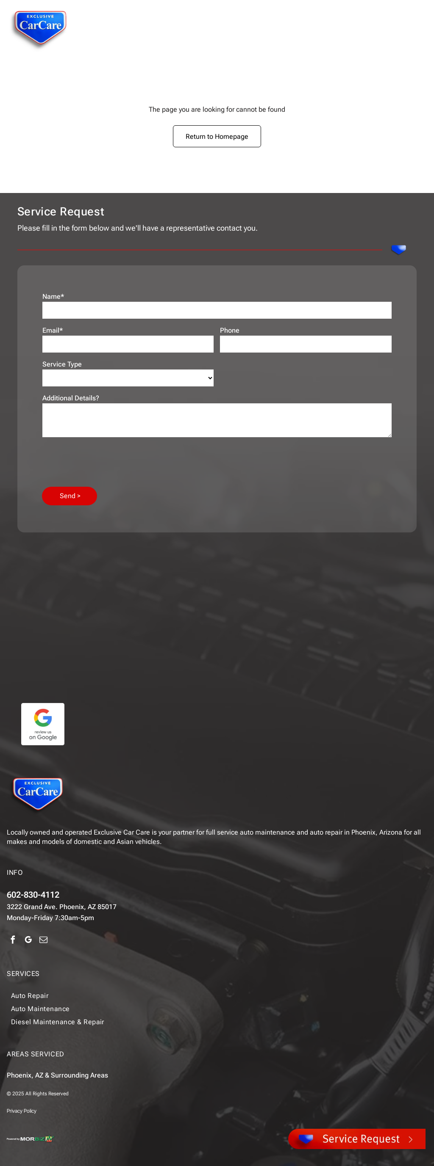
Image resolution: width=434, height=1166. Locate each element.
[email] (43, 941)
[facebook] (13, 941)
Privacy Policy (21, 1111)
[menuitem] (196, 995)
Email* (52, 330)
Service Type (62, 364)
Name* (53, 296)
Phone (229, 330)
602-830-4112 (33, 895)
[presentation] (106, 461)
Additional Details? (70, 398)
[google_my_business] (28, 941)
